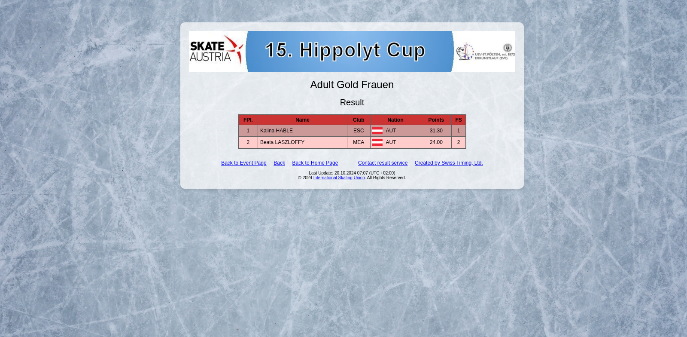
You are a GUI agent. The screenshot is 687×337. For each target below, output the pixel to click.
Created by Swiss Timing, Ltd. (449, 163)
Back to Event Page (243, 163)
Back (279, 163)
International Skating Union (339, 177)
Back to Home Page (315, 163)
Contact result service (382, 163)
